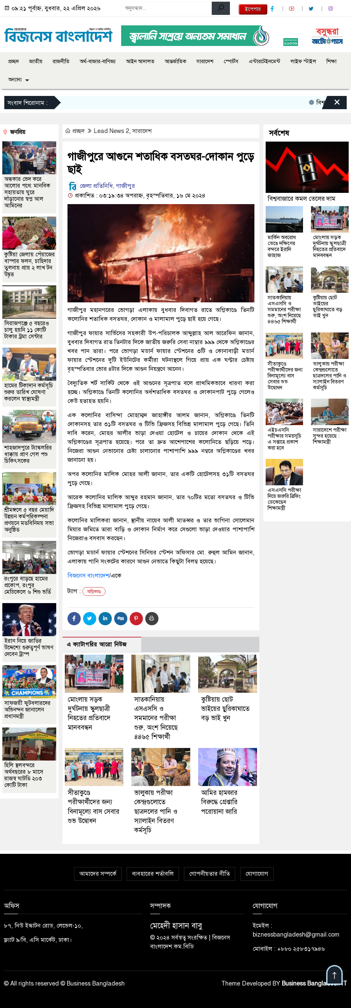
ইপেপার (253, 9)
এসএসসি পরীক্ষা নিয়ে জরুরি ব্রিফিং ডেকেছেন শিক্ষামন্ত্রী (284, 499)
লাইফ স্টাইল (303, 61)
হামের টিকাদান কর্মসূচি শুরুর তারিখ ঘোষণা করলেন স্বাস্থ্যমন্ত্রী (28, 392)
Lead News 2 (111, 131)
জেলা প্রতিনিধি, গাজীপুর (101, 186)
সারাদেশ (205, 61)
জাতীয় (35, 61)
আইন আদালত (140, 61)
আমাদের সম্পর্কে (97, 873)
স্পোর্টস (231, 61)
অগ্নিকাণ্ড (94, 591)
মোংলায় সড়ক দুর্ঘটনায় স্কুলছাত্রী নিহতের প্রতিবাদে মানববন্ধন (329, 246)
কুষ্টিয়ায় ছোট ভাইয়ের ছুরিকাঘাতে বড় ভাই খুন (225, 709)
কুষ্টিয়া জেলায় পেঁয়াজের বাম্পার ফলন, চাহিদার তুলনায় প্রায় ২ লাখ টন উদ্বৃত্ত (29, 264)
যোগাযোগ (256, 873)
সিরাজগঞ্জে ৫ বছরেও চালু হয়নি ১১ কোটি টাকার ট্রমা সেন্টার (26, 330)
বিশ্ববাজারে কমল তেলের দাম (301, 198)
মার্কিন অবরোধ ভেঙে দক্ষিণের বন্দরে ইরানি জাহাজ (282, 246)
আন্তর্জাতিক (175, 61)
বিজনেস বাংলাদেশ (88, 575)
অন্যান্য (15, 79)
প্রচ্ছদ (13, 61)
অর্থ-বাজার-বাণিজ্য (98, 61)
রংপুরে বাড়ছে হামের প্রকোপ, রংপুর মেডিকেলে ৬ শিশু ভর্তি (27, 585)
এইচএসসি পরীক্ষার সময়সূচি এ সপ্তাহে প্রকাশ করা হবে (284, 439)
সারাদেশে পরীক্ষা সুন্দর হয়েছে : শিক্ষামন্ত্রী (329, 436)
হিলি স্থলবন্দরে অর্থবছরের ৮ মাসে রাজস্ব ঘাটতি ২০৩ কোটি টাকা (23, 775)
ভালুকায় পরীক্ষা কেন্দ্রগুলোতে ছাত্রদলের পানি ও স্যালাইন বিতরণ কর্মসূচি (156, 811)
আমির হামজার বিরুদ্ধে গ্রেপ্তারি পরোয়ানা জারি (219, 802)
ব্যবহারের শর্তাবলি (153, 873)
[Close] (331, 104)
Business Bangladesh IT (314, 983)
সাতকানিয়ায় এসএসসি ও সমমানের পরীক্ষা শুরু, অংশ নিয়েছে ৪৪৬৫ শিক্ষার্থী (156, 718)
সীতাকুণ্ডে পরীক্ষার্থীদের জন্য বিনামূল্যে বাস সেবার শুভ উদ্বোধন (285, 376)
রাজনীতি (61, 61)
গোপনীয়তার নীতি (209, 873)
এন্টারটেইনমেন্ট (264, 61)
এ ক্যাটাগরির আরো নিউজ (97, 644)
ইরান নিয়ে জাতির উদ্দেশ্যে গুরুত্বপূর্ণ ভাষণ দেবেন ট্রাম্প (28, 647)
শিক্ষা (331, 61)
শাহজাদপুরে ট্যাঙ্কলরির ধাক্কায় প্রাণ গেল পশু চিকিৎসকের (28, 454)
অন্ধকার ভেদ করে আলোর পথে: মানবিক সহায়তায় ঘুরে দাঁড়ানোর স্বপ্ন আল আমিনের (27, 192)
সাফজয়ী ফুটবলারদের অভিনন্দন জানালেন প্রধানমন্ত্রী (27, 710)
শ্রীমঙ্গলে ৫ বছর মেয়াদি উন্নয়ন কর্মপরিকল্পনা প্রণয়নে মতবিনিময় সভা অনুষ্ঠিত (29, 519)
